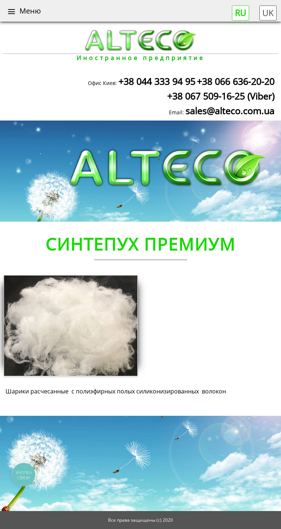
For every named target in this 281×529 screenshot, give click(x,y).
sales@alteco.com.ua (229, 110)
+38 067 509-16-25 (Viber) (220, 96)
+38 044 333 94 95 (156, 81)
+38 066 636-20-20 (235, 81)
